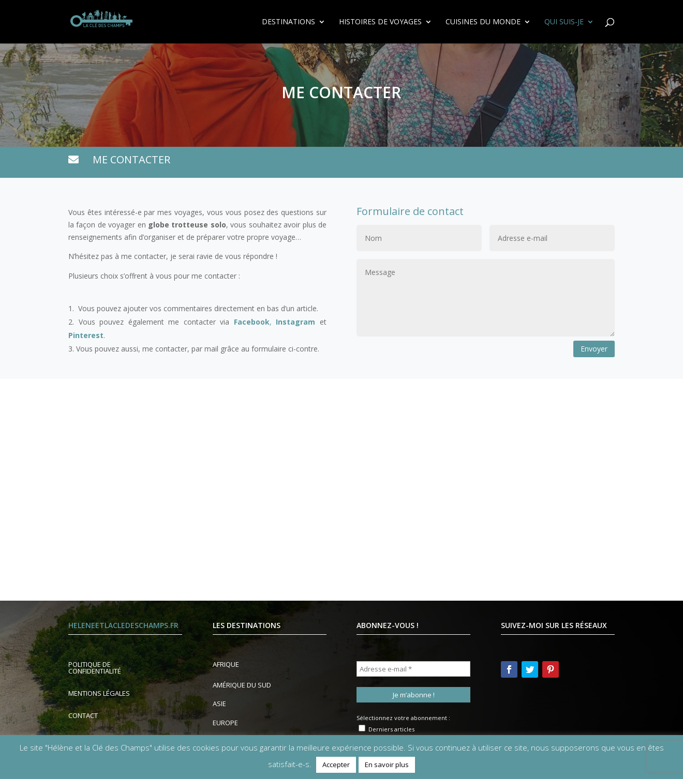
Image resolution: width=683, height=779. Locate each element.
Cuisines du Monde (483, 22)
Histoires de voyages (380, 22)
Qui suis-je (564, 22)
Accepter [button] (336, 764)
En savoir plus (387, 764)
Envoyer (594, 349)
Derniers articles (386, 729)
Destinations (288, 22)
